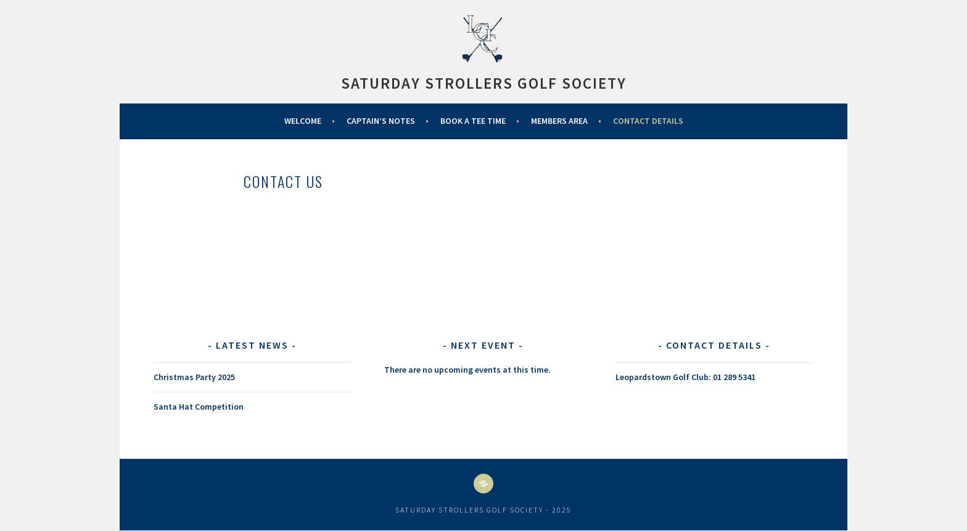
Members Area (559, 120)
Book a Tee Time (473, 120)
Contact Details (648, 120)
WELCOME (302, 120)
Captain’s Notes (381, 120)
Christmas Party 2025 (194, 377)
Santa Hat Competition (199, 406)
